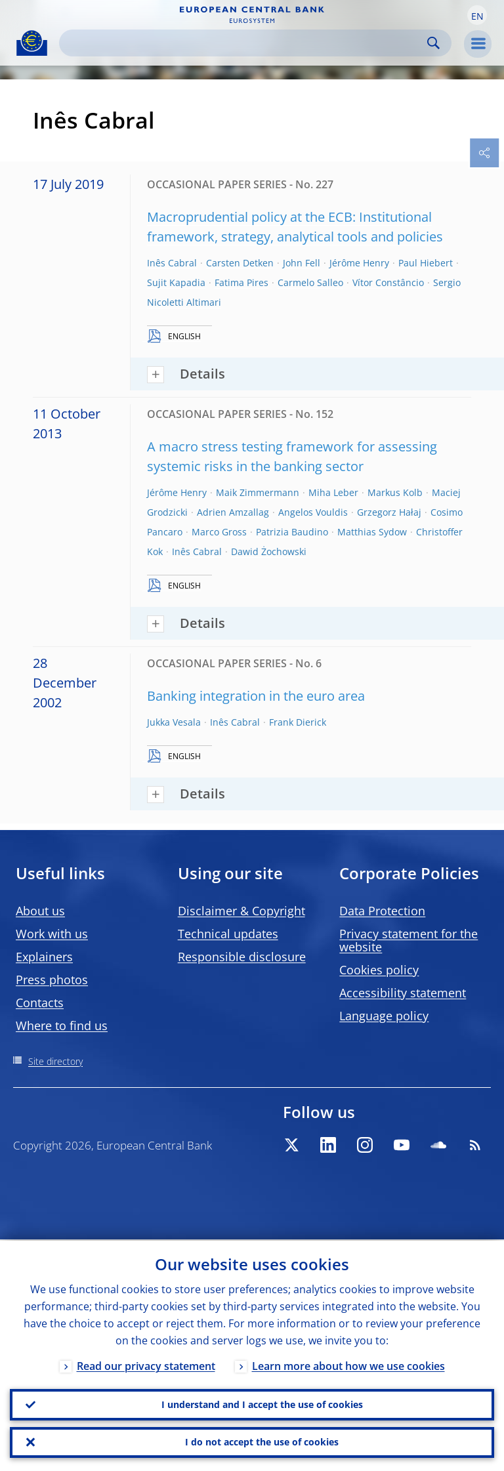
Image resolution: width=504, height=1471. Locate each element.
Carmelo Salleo (310, 282)
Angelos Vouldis (313, 512)
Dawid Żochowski (268, 551)
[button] (477, 15)
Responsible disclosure (242, 956)
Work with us (52, 934)
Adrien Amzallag (233, 512)
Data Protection (382, 911)
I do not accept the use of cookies (262, 1442)
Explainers (44, 956)
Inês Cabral (172, 263)
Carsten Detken (240, 263)
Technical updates (228, 934)
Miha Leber (333, 492)
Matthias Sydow (372, 532)
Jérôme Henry (359, 263)
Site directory (55, 1061)
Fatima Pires (241, 282)
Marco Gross (219, 532)
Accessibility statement (402, 993)
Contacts (40, 1002)
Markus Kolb (395, 492)
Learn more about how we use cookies (348, 1365)
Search (433, 42)
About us (40, 911)
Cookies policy (379, 970)
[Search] (245, 42)
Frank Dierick (297, 722)
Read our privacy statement (146, 1365)
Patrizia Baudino (292, 532)
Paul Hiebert (425, 263)
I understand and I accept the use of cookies (262, 1404)
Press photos (52, 979)
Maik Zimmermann (257, 492)
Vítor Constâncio (388, 282)
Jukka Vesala (174, 722)
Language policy (384, 1016)
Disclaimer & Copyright (241, 911)
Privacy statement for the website (408, 940)
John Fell (301, 263)
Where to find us (62, 1025)
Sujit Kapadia (176, 282)
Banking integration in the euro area (256, 696)
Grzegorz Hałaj (389, 512)
